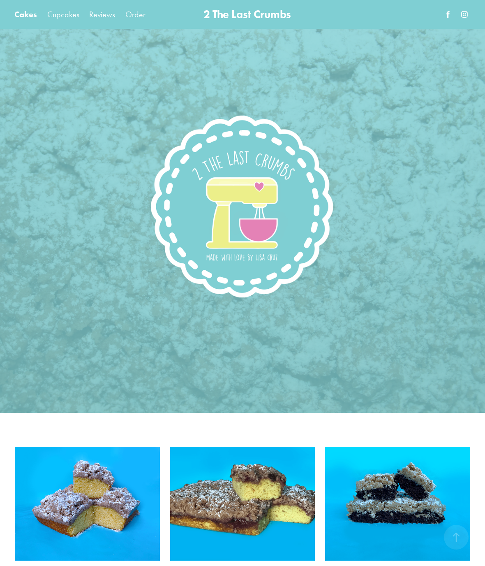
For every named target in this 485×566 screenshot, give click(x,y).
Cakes (25, 14)
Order (135, 14)
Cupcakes (63, 14)
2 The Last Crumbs (247, 14)
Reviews (102, 14)
